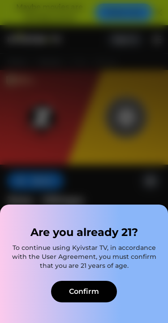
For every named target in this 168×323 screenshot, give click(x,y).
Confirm (84, 291)
